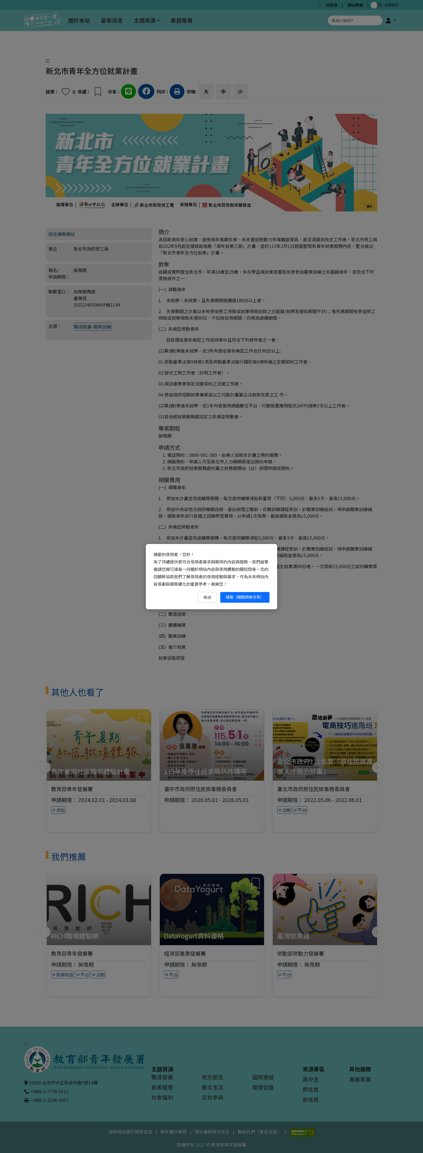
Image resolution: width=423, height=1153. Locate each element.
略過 (207, 597)
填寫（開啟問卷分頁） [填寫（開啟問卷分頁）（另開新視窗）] (245, 597)
